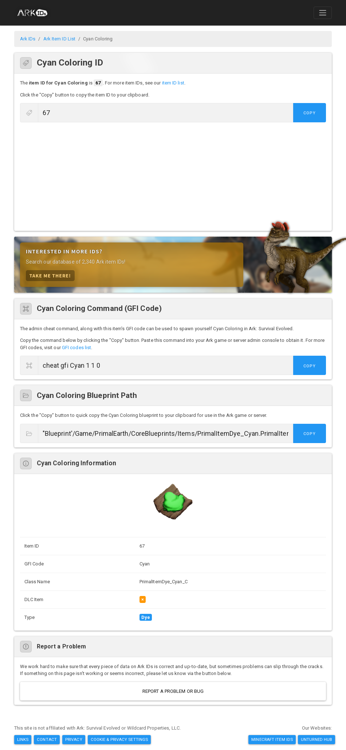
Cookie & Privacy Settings (119, 739)
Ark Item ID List (59, 39)
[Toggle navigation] (323, 13)
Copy (309, 113)
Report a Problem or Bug (173, 691)
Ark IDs (28, 39)
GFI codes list (76, 347)
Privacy (73, 739)
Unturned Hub (316, 739)
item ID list (173, 83)
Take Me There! (50, 275)
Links (23, 739)
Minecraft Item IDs (272, 739)
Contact (47, 739)
